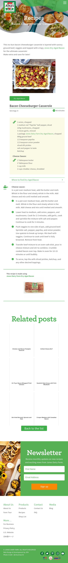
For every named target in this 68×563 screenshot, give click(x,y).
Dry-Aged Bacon (19, 98)
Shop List (22, 516)
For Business (8, 524)
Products (22, 508)
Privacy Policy (9, 528)
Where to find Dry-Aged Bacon (25, 179)
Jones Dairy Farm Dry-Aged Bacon (39, 133)
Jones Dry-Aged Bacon (54, 48)
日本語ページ (8, 536)
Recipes (22, 512)
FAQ (35, 512)
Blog (51, 508)
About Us (7, 508)
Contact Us (38, 508)
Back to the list (34, 428)
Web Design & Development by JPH (16, 552)
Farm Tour (7, 512)
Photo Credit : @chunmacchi (13, 555)
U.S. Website (8, 532)
